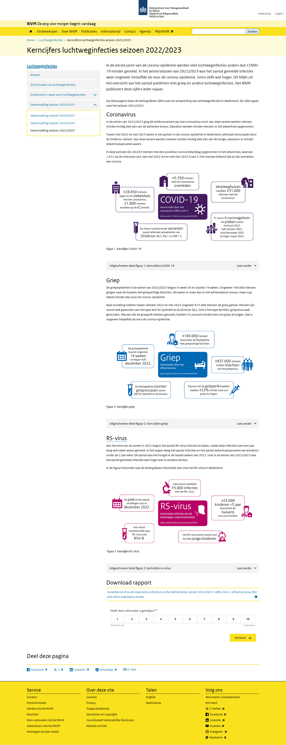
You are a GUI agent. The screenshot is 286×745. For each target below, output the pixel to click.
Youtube (226, 726)
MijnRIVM (165, 31)
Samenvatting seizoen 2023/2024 (52, 123)
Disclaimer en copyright (101, 714)
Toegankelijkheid (97, 708)
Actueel (35, 75)
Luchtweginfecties (51, 40)
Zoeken (252, 31)
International (110, 31)
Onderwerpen (47, 31)
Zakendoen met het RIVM (43, 726)
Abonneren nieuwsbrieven (223, 697)
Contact (130, 31)
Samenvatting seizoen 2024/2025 (52, 115)
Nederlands (264, 13)
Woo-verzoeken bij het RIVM (45, 720)
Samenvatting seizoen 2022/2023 (63, 130)
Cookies (91, 697)
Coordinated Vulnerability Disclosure (110, 720)
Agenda (145, 31)
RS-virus (116, 438)
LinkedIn (226, 720)
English (279, 13)
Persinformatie (36, 703)
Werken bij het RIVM (40, 708)
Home (31, 31)
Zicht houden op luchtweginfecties (52, 85)
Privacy (91, 703)
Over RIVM (69, 31)
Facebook (227, 714)
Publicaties (89, 31)
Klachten (33, 714)
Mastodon (226, 737)
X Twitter (226, 708)
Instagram (227, 731)
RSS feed (211, 703)
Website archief (96, 726)
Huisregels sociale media (43, 731)
